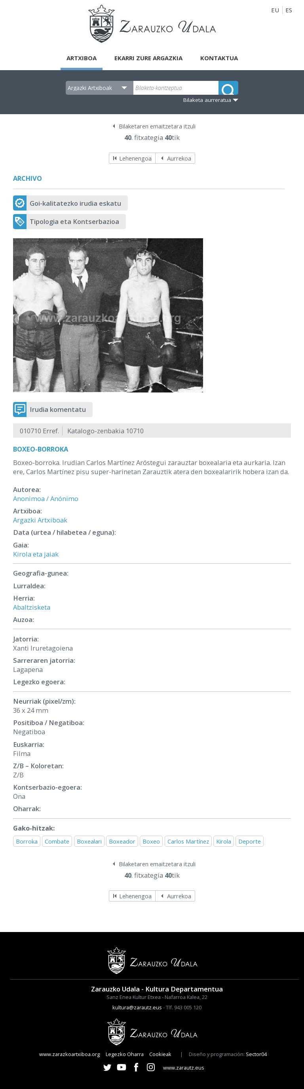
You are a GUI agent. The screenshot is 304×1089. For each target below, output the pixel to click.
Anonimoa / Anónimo (45, 498)
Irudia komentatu (58, 409)
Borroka (27, 841)
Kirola (223, 841)
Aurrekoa (179, 158)
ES (288, 10)
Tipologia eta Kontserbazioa (74, 221)
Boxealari (89, 841)
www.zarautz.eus (183, 1067)
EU (275, 10)
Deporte (249, 841)
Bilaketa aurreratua (207, 99)
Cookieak (160, 1054)
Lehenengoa (135, 158)
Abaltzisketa (31, 607)
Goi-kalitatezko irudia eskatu (75, 203)
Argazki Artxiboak (40, 519)
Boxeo (151, 841)
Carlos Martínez (188, 841)
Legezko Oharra (125, 1054)
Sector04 (256, 1054)
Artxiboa (81, 58)
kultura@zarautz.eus (137, 1007)
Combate (57, 841)
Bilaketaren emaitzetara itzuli (157, 126)
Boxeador (122, 841)
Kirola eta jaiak (36, 554)
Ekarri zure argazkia (148, 58)
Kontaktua (219, 58)
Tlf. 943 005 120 (183, 1007)
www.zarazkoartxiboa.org (69, 1054)
